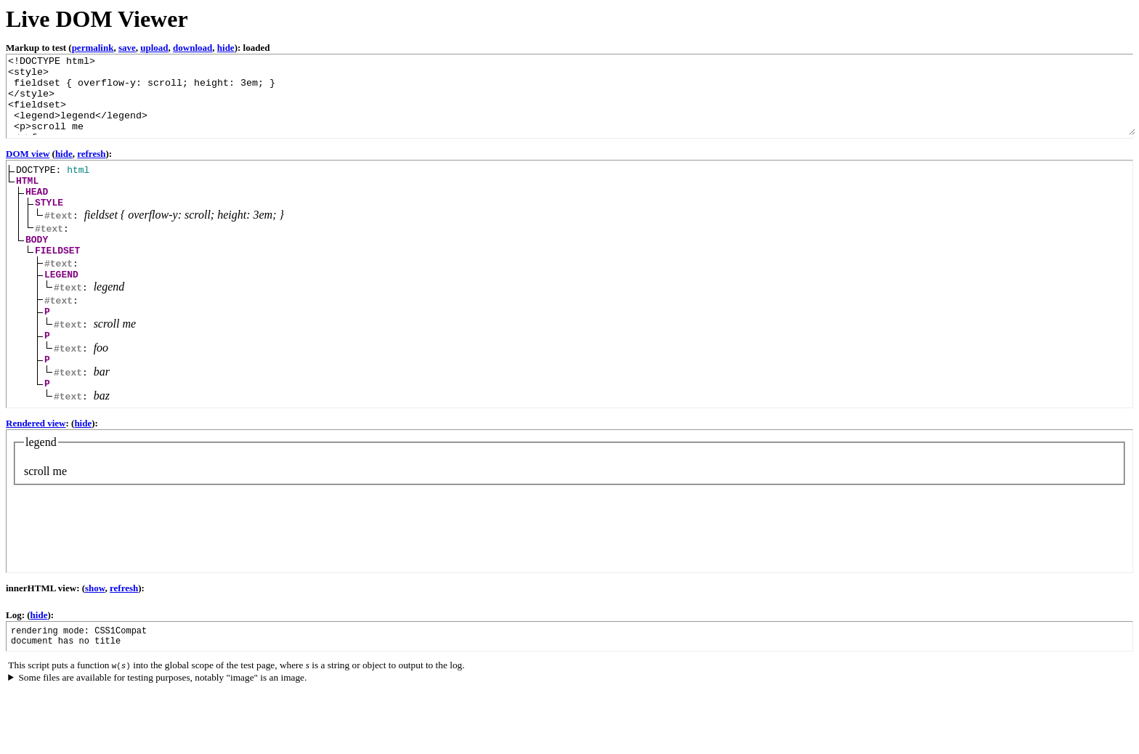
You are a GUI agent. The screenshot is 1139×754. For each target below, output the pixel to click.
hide (226, 47)
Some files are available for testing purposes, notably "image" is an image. (162, 705)
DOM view (27, 153)
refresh (91, 153)
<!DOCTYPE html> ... (571, 94)
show (95, 612)
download (192, 47)
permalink (93, 47)
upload (154, 47)
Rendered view (35, 447)
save (127, 47)
